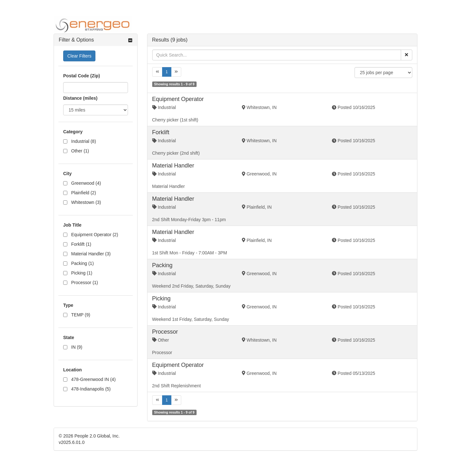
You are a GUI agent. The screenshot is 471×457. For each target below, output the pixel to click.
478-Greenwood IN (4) (93, 379)
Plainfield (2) (83, 192)
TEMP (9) (80, 314)
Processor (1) (84, 282)
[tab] (95, 40)
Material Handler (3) (91, 253)
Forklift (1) (81, 244)
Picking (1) (81, 272)
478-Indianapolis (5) (91, 388)
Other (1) (80, 150)
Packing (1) (82, 263)
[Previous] (157, 72)
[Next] (176, 72)
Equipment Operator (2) (94, 234)
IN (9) (76, 347)
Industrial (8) (83, 141)
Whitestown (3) (86, 202)
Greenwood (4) (86, 183)
